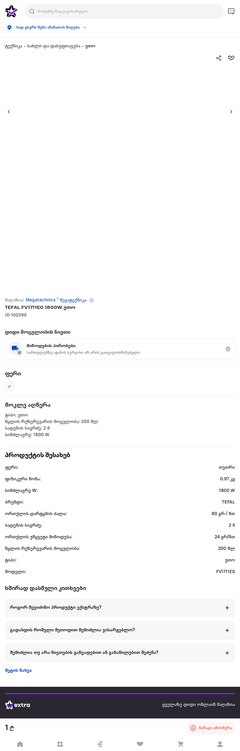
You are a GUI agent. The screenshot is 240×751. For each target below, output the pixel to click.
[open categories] (60, 744)
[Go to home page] (22, 705)
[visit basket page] (180, 744)
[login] (220, 744)
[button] (6, 111)
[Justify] (32, 11)
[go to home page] (11, 11)
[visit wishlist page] (140, 744)
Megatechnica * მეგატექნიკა (56, 300)
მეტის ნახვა (18, 670)
